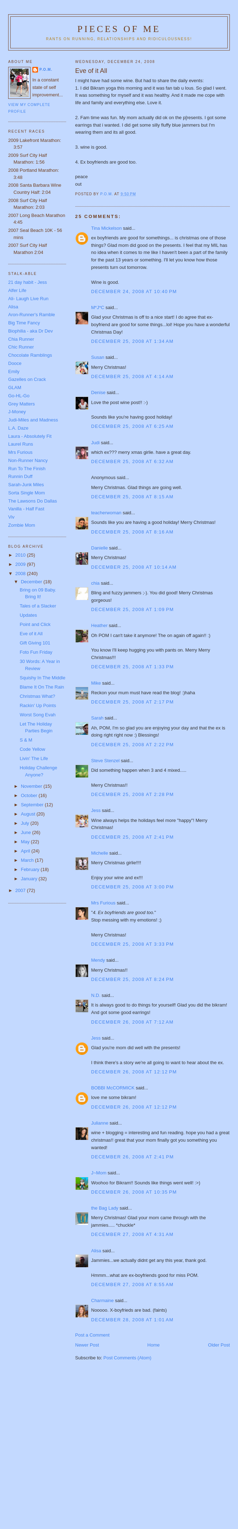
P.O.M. (45, 69)
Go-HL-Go (18, 395)
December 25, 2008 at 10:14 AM (134, 567)
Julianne (99, 1123)
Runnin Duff (20, 476)
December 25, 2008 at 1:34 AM (132, 341)
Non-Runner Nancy (28, 460)
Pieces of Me (119, 29)
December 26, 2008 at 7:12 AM (132, 1022)
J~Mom (99, 1172)
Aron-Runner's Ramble (31, 314)
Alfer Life (17, 290)
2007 (21, 890)
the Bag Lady (105, 1208)
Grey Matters (21, 404)
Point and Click (35, 624)
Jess (96, 810)
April (26, 851)
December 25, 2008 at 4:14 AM (132, 376)
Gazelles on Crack (27, 379)
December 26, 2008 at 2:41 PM (132, 1156)
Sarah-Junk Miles (26, 484)
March (28, 860)
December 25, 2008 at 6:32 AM (132, 461)
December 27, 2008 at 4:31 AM (132, 1234)
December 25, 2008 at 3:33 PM (132, 944)
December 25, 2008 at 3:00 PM (132, 887)
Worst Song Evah (37, 714)
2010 (21, 555)
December (32, 581)
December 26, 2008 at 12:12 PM (134, 1071)
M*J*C (97, 307)
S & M (26, 740)
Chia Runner (21, 339)
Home (153, 1345)
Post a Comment (92, 1335)
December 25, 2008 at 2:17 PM (132, 702)
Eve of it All (31, 633)
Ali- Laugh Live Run (28, 298)
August (29, 814)
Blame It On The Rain (42, 687)
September (33, 804)
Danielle (99, 548)
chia (95, 583)
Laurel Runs (20, 444)
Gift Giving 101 (35, 643)
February (31, 869)
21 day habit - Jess (27, 282)
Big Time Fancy (24, 322)
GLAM (14, 387)
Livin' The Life (34, 758)
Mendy (98, 960)
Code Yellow (32, 749)
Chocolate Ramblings (30, 355)
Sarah (97, 718)
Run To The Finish (26, 468)
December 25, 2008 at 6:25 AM (132, 426)
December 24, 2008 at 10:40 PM (134, 291)
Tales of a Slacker (38, 606)
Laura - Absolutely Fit (30, 436)
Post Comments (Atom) (127, 1357)
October (30, 795)
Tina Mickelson (106, 228)
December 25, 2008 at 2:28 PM (132, 794)
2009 (21, 564)
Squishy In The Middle (42, 677)
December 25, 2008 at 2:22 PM (132, 744)
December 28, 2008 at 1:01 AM (132, 1319)
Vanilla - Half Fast (26, 508)
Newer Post (87, 1345)
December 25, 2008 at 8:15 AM (132, 496)
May (26, 841)
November (32, 786)
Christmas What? (37, 696)
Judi (95, 442)
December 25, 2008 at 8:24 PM (132, 979)
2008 (21, 573)
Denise (98, 392)
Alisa (96, 1250)
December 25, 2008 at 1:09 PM (132, 609)
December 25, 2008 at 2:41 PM (132, 837)
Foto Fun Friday (36, 652)
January (30, 878)
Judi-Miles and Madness (33, 420)
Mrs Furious (103, 903)
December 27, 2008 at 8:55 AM (132, 1284)
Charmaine (102, 1300)
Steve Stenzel (105, 760)
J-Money (17, 411)
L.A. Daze (18, 428)
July (26, 823)
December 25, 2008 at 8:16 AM (132, 532)
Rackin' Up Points (38, 705)
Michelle (99, 853)
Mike (96, 683)
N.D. (96, 995)
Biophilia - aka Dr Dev (30, 331)
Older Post (219, 1345)
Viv (11, 517)
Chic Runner (21, 347)
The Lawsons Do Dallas (32, 501)
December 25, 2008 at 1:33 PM (132, 666)
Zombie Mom (21, 525)
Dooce (15, 363)
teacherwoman (106, 512)
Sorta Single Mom (26, 492)
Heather (99, 625)
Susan (97, 357)
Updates (28, 615)
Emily (14, 371)
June (26, 832)
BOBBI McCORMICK (113, 1087)
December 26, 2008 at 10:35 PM (134, 1192)
